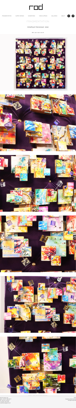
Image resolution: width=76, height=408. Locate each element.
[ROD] (36, 7)
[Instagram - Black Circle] (68, 16)
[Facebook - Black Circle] (73, 16)
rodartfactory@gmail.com (5, 403)
